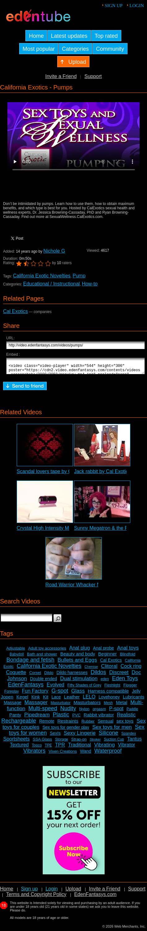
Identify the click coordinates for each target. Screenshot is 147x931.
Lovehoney (109, 699)
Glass (77, 694)
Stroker (95, 742)
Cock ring (130, 669)
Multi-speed (42, 711)
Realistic (126, 717)
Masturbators (87, 705)
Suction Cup (114, 742)
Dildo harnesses (71, 675)
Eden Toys (125, 681)
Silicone (108, 736)
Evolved (55, 687)
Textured (19, 747)
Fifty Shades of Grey (84, 688)
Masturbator (61, 705)
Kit (46, 699)
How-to (90, 283)
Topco (37, 748)
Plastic (61, 717)
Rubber (88, 724)
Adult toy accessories (47, 651)
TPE (48, 748)
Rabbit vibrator (99, 717)
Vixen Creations (63, 754)
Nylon (84, 711)
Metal (122, 705)
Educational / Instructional (51, 283)
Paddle (132, 712)
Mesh (108, 705)
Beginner (107, 656)
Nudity (68, 711)
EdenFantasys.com (95, 897)
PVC (76, 718)
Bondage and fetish (30, 662)
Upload (73, 891)
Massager (36, 705)
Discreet (118, 675)
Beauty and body (77, 656)
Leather (72, 699)
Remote (46, 723)
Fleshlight (112, 688)
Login (136, 5)
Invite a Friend (60, 76)
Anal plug (79, 650)
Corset (35, 675)
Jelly (136, 693)
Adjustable (15, 651)
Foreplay (11, 694)
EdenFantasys (26, 687)
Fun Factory (35, 693)
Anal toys (128, 651)
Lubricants (133, 699)
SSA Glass (42, 742)
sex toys (124, 723)
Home (6, 891)
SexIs (55, 735)
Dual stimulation (78, 681)
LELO (89, 699)
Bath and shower (42, 657)
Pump (79, 275)
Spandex (128, 736)
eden (105, 682)
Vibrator (126, 747)
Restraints (67, 723)
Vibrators (34, 753)
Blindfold (127, 657)
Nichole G (54, 251)
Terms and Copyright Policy (36, 897)
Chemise (91, 669)
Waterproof (108, 753)
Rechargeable (18, 723)
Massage (12, 705)
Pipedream (37, 717)
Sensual (106, 723)
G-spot (59, 693)
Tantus (134, 741)
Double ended (43, 681)
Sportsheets (16, 741)
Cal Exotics (15, 311)
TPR (60, 747)
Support (93, 76)
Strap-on (79, 742)
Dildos (98, 675)
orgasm (99, 711)
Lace (56, 699)
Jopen (7, 699)
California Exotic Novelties (42, 275)
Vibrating (104, 747)
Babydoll (17, 657)
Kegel (22, 699)
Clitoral (109, 669)
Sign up (114, 5)
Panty (15, 717)
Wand (85, 753)
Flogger (130, 687)
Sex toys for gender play (65, 730)
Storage (61, 742)
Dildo (49, 675)
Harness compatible (108, 693)
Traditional (79, 747)
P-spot (116, 711)
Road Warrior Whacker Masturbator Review (93, 587)
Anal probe (103, 650)
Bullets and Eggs (77, 663)
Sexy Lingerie (80, 736)
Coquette (16, 675)
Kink (35, 699)
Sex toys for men (112, 730)
